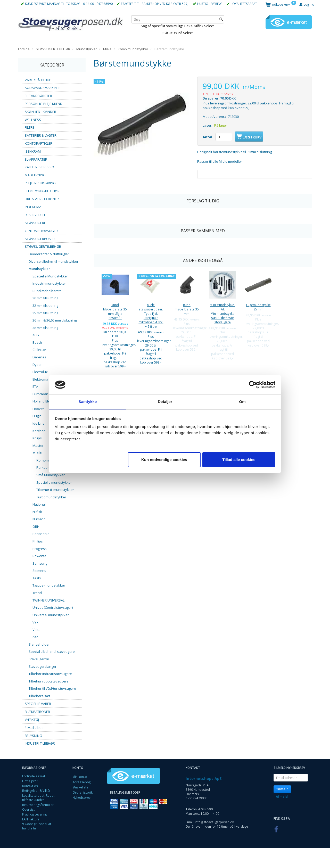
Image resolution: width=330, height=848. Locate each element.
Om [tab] (242, 401)
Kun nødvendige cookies (164, 459)
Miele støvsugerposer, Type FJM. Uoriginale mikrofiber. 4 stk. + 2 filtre (150, 315)
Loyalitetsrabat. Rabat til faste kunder (38, 797)
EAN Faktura (30, 819)
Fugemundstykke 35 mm (258, 307)
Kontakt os (30, 786)
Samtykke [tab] (88, 401)
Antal (208, 137)
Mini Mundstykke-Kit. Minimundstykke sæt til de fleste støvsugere (222, 313)
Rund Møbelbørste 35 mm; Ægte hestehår (115, 311)
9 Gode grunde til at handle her (36, 826)
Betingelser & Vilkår (36, 790)
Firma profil (30, 781)
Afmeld (282, 796)
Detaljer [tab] (165, 401)
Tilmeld (282, 789)
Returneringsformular (38, 805)
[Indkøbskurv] (281, 4)
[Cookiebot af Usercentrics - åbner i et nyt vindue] (252, 385)
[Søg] (221, 19)
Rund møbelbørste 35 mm (187, 309)
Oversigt (28, 809)
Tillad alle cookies (238, 459)
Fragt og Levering (34, 814)
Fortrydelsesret (33, 776)
